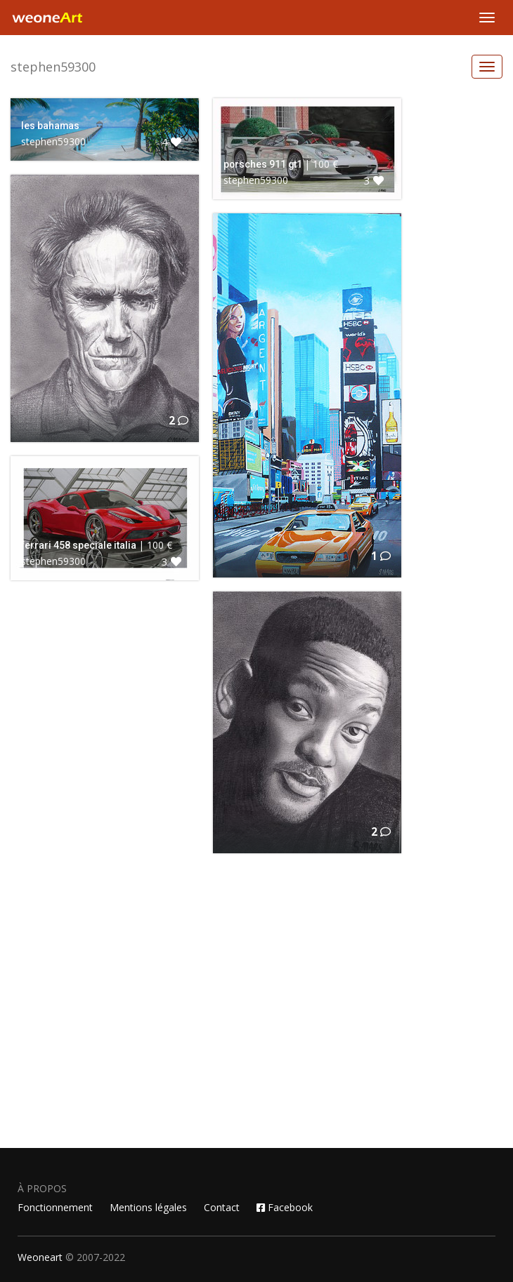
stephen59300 (53, 66)
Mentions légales (148, 1207)
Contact (222, 1207)
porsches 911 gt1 (262, 164)
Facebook (284, 1207)
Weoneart (40, 1257)
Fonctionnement (55, 1207)
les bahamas (50, 125)
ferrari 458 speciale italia (78, 545)
